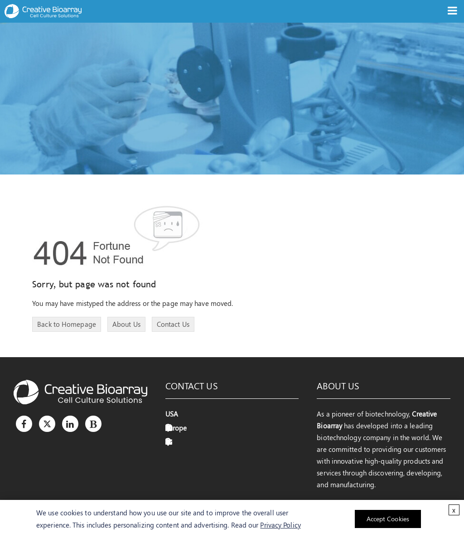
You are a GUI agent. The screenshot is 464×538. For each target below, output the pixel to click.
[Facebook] (24, 424)
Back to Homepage (66, 324)
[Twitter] (47, 424)
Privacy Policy (280, 524)
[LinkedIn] (70, 424)
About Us (126, 324)
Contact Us (173, 324)
